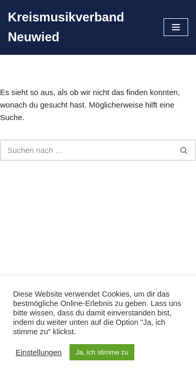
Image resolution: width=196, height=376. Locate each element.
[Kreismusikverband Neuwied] (78, 27)
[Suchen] (86, 150)
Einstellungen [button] (39, 352)
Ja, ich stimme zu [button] (102, 352)
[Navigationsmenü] (176, 27)
